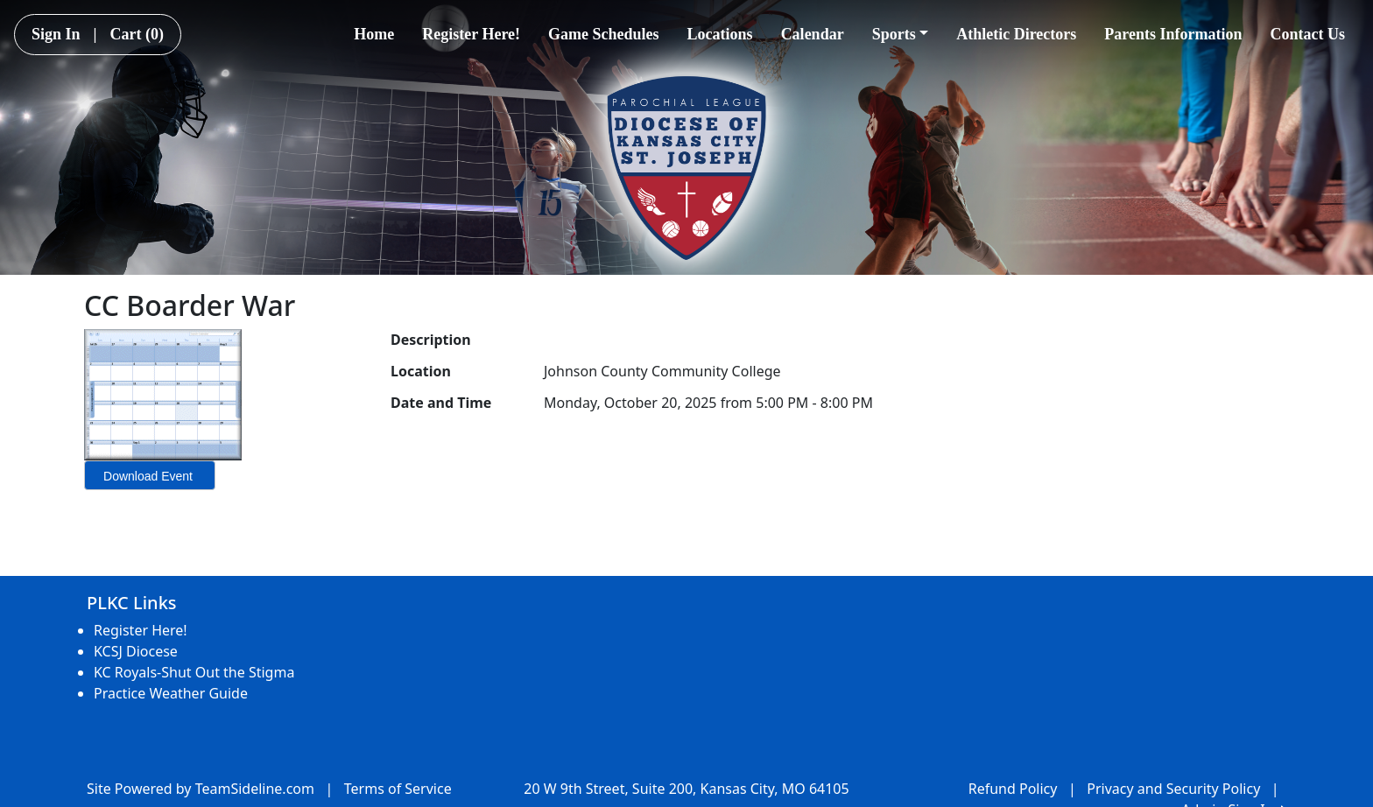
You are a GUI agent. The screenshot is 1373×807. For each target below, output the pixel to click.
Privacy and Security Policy (1173, 788)
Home (374, 34)
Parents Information (1173, 34)
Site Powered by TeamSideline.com (200, 788)
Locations (720, 34)
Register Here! (471, 34)
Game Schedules (603, 34)
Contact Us (1308, 34)
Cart (137, 34)
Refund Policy (1013, 788)
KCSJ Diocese (136, 651)
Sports (900, 34)
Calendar (812, 34)
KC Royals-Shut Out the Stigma (194, 672)
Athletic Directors (1016, 34)
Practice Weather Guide (171, 693)
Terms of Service (398, 788)
